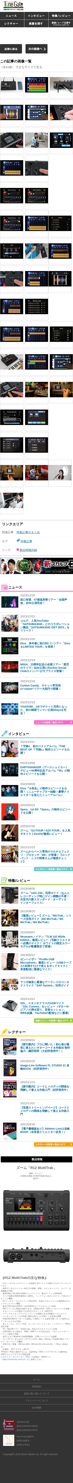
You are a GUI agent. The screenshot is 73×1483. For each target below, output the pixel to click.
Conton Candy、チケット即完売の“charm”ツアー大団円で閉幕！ (40, 687)
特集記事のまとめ (28, 532)
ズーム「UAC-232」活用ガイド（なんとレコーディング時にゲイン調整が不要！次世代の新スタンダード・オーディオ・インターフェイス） (45, 897)
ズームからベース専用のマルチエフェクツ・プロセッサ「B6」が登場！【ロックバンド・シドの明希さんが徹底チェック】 (45, 856)
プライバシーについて (36, 1400)
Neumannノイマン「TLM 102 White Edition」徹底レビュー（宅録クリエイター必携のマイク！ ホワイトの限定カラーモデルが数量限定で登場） (45, 941)
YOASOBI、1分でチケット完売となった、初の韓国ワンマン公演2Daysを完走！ (43, 710)
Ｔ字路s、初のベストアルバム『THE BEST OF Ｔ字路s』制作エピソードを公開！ (45, 749)
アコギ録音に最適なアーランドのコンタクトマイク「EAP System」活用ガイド (44, 984)
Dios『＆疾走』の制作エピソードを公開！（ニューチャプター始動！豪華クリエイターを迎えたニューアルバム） (44, 792)
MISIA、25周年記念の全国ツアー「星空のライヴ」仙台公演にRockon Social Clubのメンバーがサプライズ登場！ (44, 668)
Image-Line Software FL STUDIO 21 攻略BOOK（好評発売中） (44, 1067)
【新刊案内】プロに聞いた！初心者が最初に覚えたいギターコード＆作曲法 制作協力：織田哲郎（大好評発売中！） (45, 1048)
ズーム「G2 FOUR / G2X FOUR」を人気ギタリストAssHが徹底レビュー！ (45, 832)
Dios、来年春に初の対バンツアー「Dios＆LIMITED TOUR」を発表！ (45, 645)
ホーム (36, 1379)
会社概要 (36, 1407)
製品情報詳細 (28, 550)
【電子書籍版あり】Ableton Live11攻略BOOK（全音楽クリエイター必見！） (45, 1130)
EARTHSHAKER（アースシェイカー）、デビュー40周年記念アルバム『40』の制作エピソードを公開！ (45, 770)
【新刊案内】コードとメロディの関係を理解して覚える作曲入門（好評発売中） (44, 1088)
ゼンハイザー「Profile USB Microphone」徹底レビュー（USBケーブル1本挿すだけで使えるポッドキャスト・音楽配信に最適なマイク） (45, 964)
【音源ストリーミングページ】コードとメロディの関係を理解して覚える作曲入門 (44, 1111)
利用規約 (36, 1386)
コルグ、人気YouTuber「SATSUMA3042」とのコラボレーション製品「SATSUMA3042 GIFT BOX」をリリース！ (44, 625)
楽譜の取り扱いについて (36, 1393)
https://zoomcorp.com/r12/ (14, 1359)
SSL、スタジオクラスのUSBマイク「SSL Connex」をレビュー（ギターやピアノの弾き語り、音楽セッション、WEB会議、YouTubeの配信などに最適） (45, 1008)
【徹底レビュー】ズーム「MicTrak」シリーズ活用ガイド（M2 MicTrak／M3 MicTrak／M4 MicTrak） (45, 919)
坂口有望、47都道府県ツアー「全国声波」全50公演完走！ (43, 601)
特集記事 (26, 541)
